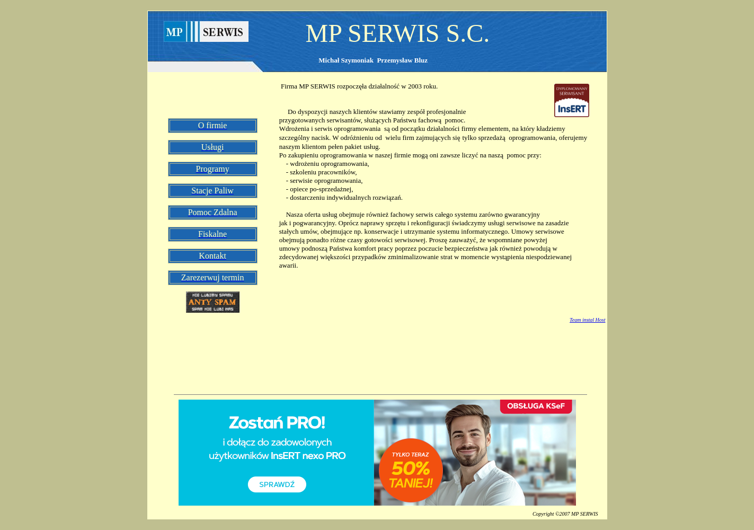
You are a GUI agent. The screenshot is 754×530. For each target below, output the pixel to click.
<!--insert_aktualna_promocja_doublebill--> (377, 453)
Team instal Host (587, 320)
